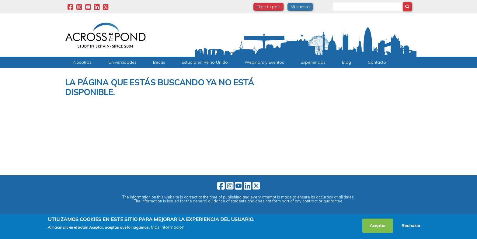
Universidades (122, 62)
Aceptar (378, 225)
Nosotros (82, 62)
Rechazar (411, 225)
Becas (159, 62)
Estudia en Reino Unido (205, 62)
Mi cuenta (300, 6)
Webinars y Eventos (264, 62)
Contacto (377, 62)
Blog (346, 62)
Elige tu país (268, 6)
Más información (167, 227)
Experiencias (313, 62)
